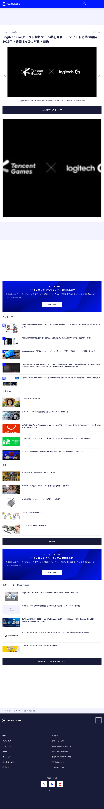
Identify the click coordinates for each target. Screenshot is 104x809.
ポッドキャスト (8, 762)
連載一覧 (52, 541)
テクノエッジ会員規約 (60, 751)
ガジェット (6, 746)
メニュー (92, 4)
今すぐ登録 (52, 304)
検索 (85, 4)
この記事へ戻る (52, 110)
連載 (4, 736)
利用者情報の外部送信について (63, 746)
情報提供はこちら (58, 767)
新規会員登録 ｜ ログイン (99, 4)
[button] (5, 75)
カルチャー (6, 757)
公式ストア (6, 767)
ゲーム (5, 751)
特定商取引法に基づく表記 (61, 757)
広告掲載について (58, 762)
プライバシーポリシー (60, 741)
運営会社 (55, 736)
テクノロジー (7, 741)
